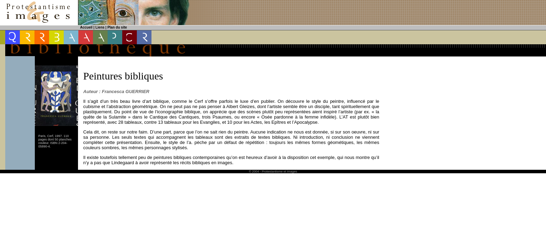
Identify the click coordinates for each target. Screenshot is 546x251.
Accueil (86, 27)
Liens (99, 27)
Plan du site (117, 27)
